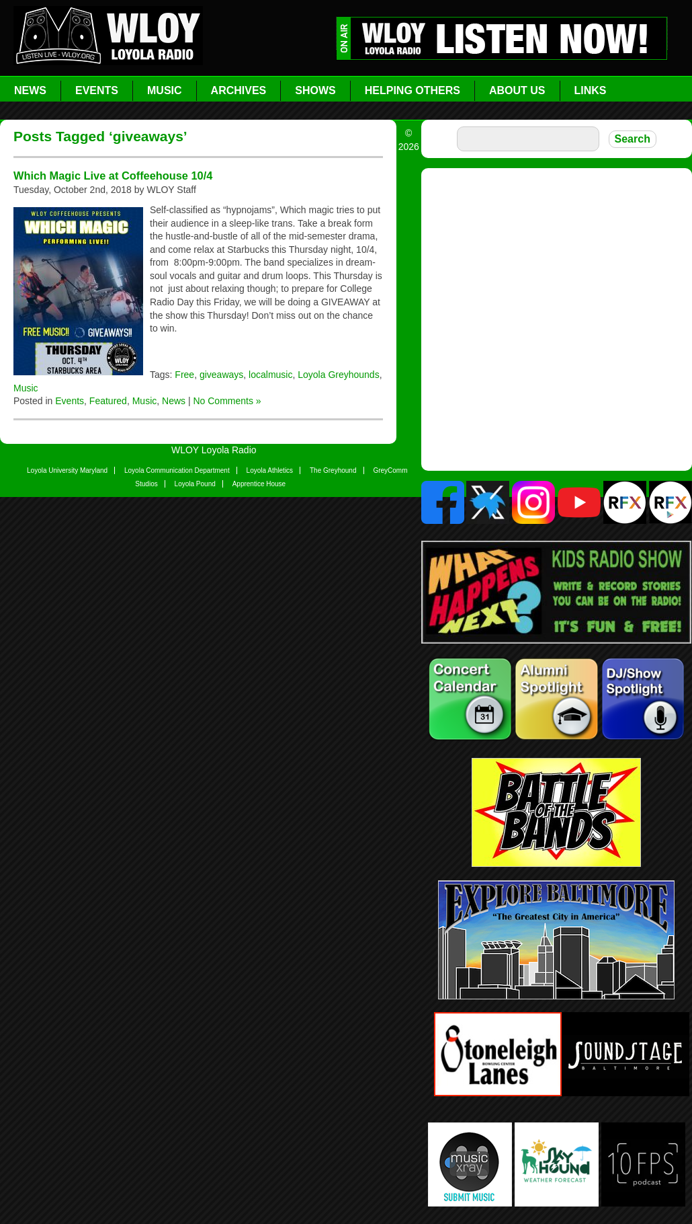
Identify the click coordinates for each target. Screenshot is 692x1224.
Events (96, 90)
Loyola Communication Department (177, 470)
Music (164, 90)
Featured (108, 400)
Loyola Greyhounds (338, 374)
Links (590, 90)
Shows (315, 90)
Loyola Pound (195, 484)
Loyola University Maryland (67, 470)
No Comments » (227, 400)
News (30, 90)
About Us (517, 90)
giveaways (221, 374)
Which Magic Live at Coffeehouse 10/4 (112, 175)
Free (184, 374)
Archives (239, 90)
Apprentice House (259, 484)
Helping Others (412, 90)
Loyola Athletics (270, 470)
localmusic (270, 374)
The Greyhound (333, 470)
